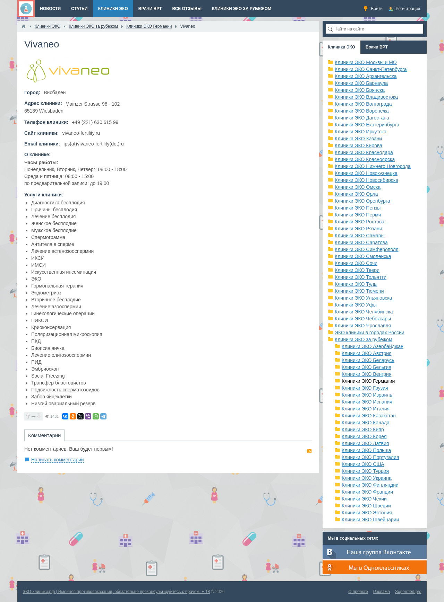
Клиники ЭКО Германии (368, 381)
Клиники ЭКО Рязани (358, 228)
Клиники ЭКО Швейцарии (370, 519)
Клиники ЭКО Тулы (356, 284)
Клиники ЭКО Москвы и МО (366, 62)
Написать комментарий (57, 459)
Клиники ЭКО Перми (358, 215)
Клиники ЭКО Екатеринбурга (367, 124)
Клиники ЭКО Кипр (363, 429)
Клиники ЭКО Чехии (364, 499)
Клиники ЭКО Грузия (365, 388)
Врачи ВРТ (377, 47)
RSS (309, 451)
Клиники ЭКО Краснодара (364, 152)
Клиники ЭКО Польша (366, 450)
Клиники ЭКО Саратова (361, 242)
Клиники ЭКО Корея (364, 436)
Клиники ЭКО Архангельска (366, 76)
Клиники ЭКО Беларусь (368, 360)
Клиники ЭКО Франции (367, 492)
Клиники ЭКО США (363, 464)
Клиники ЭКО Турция (365, 471)
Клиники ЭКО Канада (366, 422)
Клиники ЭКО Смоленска (363, 256)
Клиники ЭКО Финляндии (370, 485)
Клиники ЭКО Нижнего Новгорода (373, 166)
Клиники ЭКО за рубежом (363, 339)
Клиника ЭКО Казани (358, 138)
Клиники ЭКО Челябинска (364, 312)
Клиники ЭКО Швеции (366, 505)
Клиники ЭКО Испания (367, 402)
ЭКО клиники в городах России (369, 332)
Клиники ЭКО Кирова (358, 145)
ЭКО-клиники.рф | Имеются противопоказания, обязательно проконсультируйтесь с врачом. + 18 (116, 591)
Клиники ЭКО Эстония (367, 512)
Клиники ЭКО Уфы (356, 305)
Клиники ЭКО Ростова (359, 221)
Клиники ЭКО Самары (360, 235)
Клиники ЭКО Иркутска (360, 131)
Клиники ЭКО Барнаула (361, 83)
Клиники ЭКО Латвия (365, 443)
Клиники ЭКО (341, 47)
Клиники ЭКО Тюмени (359, 291)
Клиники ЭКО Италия (366, 408)
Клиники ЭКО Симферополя (367, 249)
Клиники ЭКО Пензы (358, 208)
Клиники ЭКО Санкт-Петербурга (371, 69)
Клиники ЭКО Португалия (370, 457)
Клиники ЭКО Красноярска (365, 159)
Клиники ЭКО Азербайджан (372, 346)
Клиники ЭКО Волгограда (363, 104)
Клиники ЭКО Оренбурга (362, 201)
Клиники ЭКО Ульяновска (363, 298)
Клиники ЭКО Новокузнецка (366, 173)
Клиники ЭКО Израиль (367, 395)
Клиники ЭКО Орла (356, 194)
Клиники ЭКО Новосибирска (366, 180)
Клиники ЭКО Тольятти (360, 277)
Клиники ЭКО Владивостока (366, 97)
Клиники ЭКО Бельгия (366, 367)
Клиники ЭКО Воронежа (362, 111)
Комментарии (44, 435)
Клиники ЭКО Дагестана (362, 118)
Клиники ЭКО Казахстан (369, 415)
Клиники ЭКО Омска (358, 187)
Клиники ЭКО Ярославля (363, 325)
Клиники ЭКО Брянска (360, 90)
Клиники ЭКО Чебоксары (363, 318)
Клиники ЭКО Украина (367, 478)
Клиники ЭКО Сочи (356, 263)
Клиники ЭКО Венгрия (367, 374)
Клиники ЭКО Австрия (367, 353)
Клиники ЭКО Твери (357, 270)
